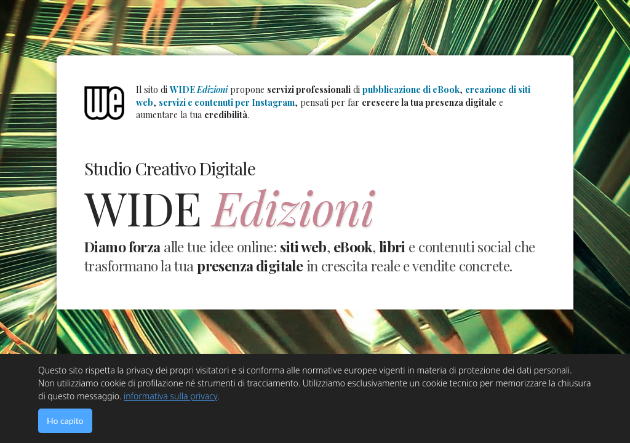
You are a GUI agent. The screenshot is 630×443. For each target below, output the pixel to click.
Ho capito (65, 420)
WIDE (199, 89)
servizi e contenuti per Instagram (227, 102)
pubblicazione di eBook (411, 89)
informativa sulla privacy (170, 396)
